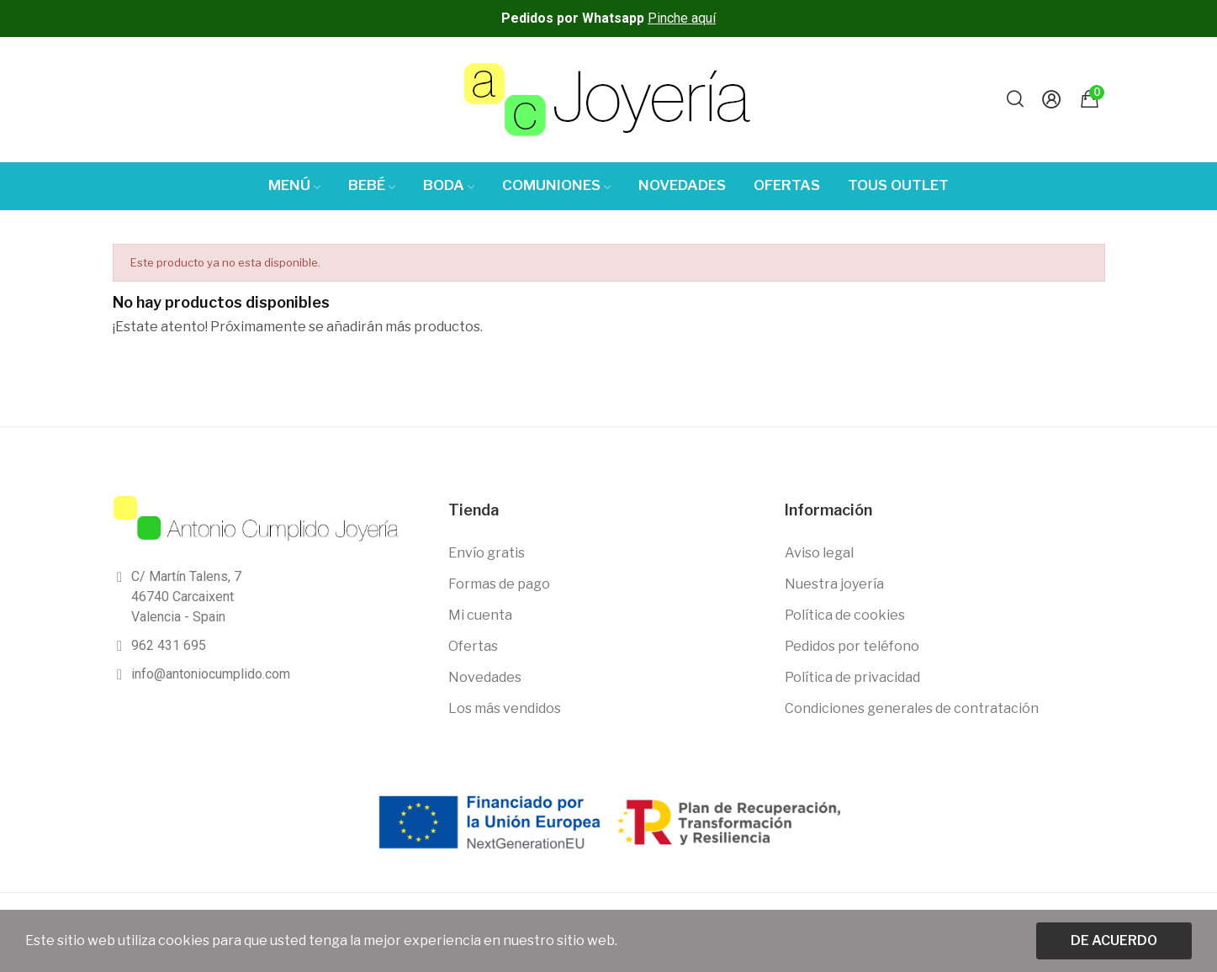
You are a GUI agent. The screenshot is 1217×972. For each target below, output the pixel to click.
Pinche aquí (682, 18)
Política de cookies (845, 615)
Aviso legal (819, 553)
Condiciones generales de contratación (912, 708)
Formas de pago (499, 584)
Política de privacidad (852, 677)
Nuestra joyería (834, 584)
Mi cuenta (480, 615)
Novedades (484, 677)
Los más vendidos (504, 708)
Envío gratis (486, 553)
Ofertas (473, 646)
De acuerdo (1114, 940)
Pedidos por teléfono (852, 646)
